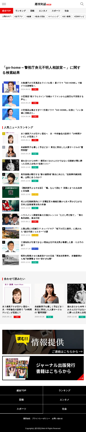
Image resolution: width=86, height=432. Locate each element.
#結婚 (29, 17)
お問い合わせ (57, 419)
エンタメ (43, 11)
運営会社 (26, 419)
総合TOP (6, 11)
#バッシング (53, 17)
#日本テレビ (79, 17)
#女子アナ (19, 17)
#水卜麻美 (66, 17)
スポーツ (56, 11)
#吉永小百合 (40, 17)
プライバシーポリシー (41, 419)
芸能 (32, 11)
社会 (67, 11)
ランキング (20, 11)
